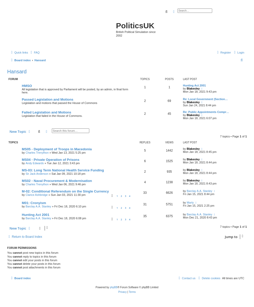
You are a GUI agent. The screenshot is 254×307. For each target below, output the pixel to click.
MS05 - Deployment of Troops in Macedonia (57, 149)
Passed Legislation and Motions (47, 99)
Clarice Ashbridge (37, 194)
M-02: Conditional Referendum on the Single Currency (65, 191)
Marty (190, 202)
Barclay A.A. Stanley (199, 190)
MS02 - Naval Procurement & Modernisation (57, 181)
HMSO (27, 86)
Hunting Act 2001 (194, 85)
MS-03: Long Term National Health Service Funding (63, 170)
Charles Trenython (37, 152)
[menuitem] (34, 52)
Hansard (17, 71)
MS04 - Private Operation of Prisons (50, 160)
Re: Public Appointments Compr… (206, 111)
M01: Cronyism (34, 203)
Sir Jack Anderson (37, 173)
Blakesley (193, 88)
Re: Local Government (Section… (205, 99)
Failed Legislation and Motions (46, 112)
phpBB (114, 287)
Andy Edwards (35, 163)
